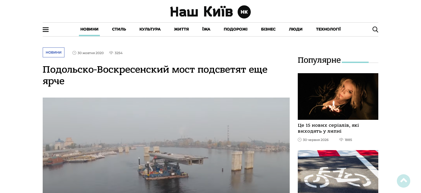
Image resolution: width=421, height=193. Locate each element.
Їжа (206, 29)
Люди (296, 29)
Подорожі (236, 29)
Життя (181, 29)
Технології (328, 29)
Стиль (119, 29)
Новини (89, 29)
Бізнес (268, 29)
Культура (150, 29)
